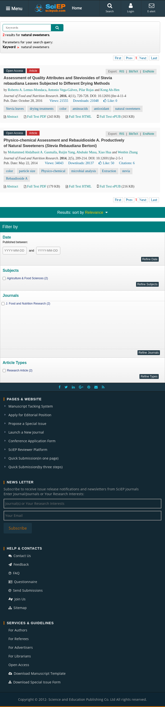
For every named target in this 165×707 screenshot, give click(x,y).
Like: (110, 101)
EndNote (148, 71)
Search (110, 8)
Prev (129, 58)
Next (142, 58)
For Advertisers (20, 647)
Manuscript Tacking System (30, 406)
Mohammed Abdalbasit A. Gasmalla (32, 152)
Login (130, 8)
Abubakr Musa (86, 152)
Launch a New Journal (26, 432)
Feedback (18, 564)
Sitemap (17, 607)
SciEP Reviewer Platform (27, 449)
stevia (126, 171)
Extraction (109, 171)
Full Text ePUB (110, 116)
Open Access (18, 664)
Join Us (17, 599)
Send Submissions (25, 590)
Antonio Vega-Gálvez (62, 90)
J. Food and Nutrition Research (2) (28, 303)
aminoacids (80, 108)
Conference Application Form (31, 441)
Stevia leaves (15, 108)
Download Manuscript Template (37, 673)
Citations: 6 (127, 163)
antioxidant (101, 108)
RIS (121, 71)
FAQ (14, 573)
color (63, 108)
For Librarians (19, 656)
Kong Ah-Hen (109, 90)
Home (77, 8)
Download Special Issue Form (34, 682)
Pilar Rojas (86, 90)
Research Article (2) (19, 370)
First (118, 58)
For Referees (18, 638)
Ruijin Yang (67, 152)
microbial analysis (83, 171)
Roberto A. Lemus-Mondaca (27, 90)
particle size (27, 171)
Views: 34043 (54, 163)
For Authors (17, 630)
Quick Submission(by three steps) (35, 467)
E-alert (151, 8)
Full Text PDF (36, 116)
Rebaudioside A (17, 178)
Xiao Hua (104, 152)
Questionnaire (22, 581)
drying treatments (41, 108)
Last (154, 58)
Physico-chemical (53, 171)
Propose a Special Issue (27, 423)
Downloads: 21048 (86, 101)
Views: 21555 (58, 101)
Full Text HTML (80, 116)
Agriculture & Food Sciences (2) (27, 278)
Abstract (12, 116)
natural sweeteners (127, 108)
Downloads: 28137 (81, 163)
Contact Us (19, 555)
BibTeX (133, 71)
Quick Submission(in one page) (33, 458)
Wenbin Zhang (128, 152)
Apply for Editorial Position (29, 415)
